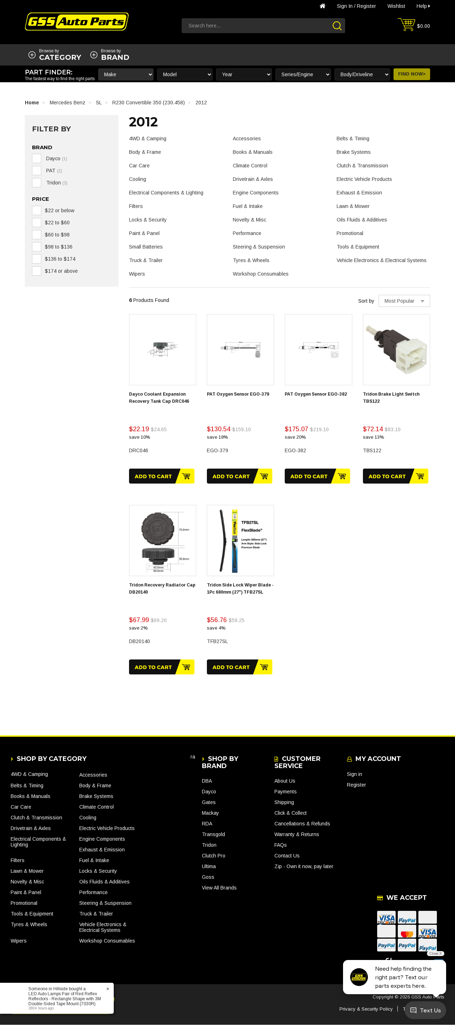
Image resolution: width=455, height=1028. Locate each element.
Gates (209, 806)
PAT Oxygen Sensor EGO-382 (316, 394)
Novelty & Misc (249, 220)
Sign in (345, 6)
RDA (207, 827)
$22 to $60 (57, 222)
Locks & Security (148, 220)
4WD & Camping (147, 138)
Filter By (51, 129)
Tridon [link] (56, 183)
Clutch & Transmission (362, 165)
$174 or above (61, 271)
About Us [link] (284, 784)
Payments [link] (285, 795)
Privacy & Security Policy (366, 1012)
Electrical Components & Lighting (166, 192)
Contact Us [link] (287, 859)
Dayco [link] (56, 158)
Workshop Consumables (261, 274)
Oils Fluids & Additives (362, 220)
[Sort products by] (404, 301)
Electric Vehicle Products (364, 179)
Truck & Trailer (146, 260)
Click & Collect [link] (290, 816)
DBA (207, 784)
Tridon (209, 848)
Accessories (247, 138)
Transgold (213, 838)
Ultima (209, 870)
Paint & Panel (144, 233)
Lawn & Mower (353, 206)
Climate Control (250, 165)
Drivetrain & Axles (253, 179)
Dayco (209, 795)
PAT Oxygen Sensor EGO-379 (238, 394)
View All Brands (219, 891)
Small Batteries (146, 247)
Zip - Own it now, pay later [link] (303, 870)
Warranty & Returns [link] (296, 838)
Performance (247, 233)
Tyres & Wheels (251, 260)
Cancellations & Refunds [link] (302, 827)
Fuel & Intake (248, 206)
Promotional (350, 233)
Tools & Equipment (358, 247)
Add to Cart (161, 476)
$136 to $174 (60, 259)
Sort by (366, 301)
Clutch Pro (213, 859)
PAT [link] (53, 170)
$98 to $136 (59, 247)
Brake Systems (354, 152)
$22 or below (59, 210)
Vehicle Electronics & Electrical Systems (382, 260)
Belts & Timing (353, 138)
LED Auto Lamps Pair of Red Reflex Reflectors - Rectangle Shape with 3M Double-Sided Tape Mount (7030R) (64, 998)
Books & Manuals (253, 152)
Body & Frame (145, 152)
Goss (208, 880)
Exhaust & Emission (359, 192)
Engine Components (256, 192)
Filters (136, 206)
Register (366, 6)
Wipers (137, 274)
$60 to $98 (57, 235)
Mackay (210, 816)
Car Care (139, 165)
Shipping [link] (284, 806)
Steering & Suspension (259, 247)
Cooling (137, 179)
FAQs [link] (280, 848)
